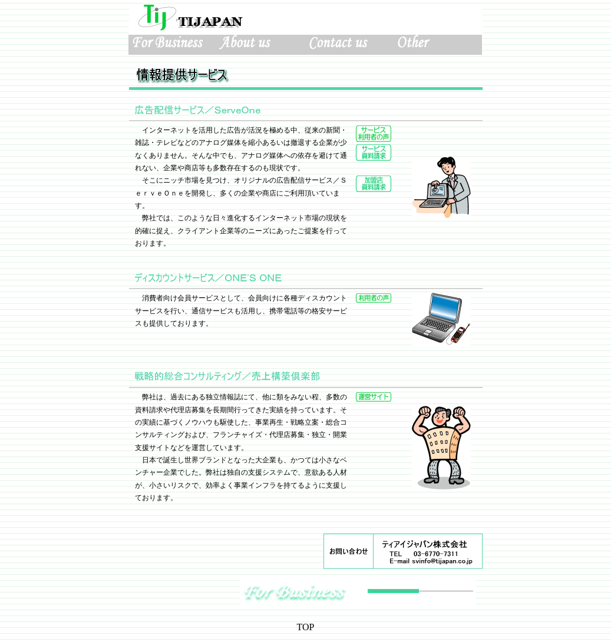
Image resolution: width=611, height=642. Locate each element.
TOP (306, 627)
